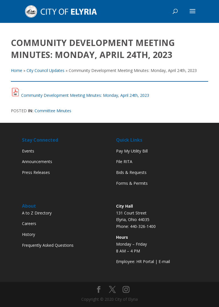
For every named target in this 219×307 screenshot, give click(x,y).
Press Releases (36, 172)
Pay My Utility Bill (132, 151)
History (28, 234)
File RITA (124, 161)
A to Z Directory (37, 213)
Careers (29, 223)
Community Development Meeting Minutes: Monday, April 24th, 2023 (85, 95)
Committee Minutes (53, 110)
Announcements (37, 161)
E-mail (164, 261)
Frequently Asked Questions (48, 245)
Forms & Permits (132, 183)
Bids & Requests (131, 172)
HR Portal (145, 261)
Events (28, 151)
